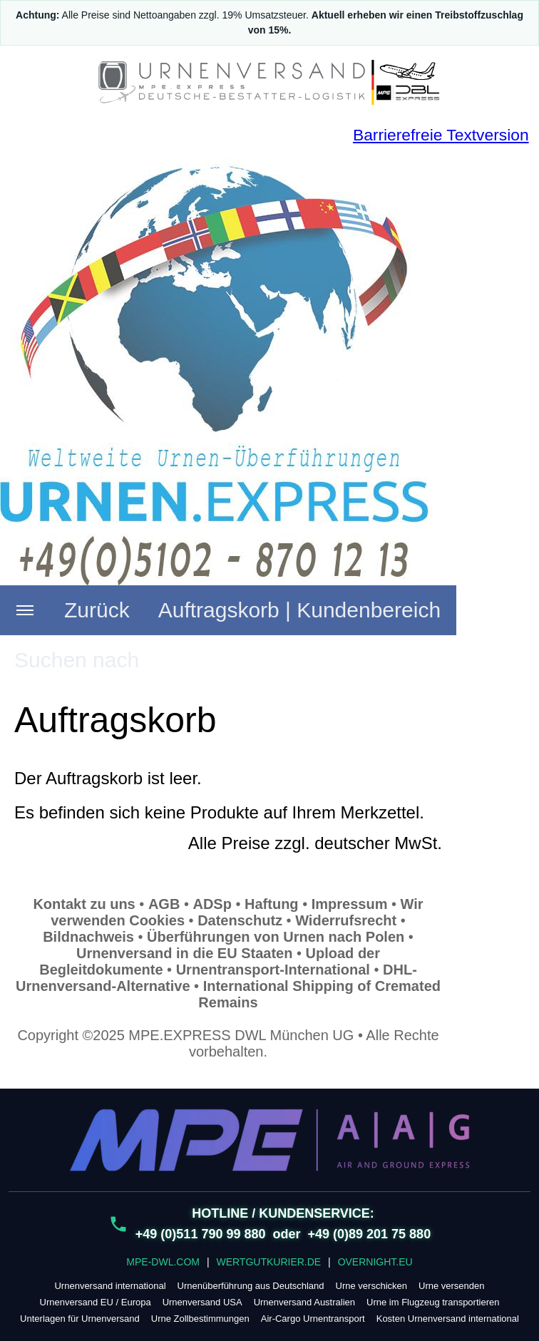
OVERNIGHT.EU (375, 1262)
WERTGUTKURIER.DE (268, 1262)
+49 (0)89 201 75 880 (369, 1234)
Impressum (350, 904)
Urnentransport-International (273, 969)
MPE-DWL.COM (163, 1262)
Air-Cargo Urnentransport (313, 1318)
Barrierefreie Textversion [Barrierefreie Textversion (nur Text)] (441, 134)
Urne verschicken (371, 1285)
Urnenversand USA (202, 1302)
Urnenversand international (109, 1285)
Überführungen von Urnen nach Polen (275, 937)
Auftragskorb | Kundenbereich (299, 610)
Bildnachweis (88, 937)
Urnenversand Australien (304, 1302)
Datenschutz (239, 920)
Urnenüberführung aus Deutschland (251, 1285)
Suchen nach (76, 660)
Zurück (97, 610)
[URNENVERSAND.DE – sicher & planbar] (269, 82)
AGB (164, 904)
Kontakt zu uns (84, 904)
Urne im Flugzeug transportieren (432, 1302)
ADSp (211, 904)
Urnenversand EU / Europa (95, 1302)
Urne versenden (452, 1285)
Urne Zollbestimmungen (200, 1318)
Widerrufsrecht (345, 920)
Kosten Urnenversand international (447, 1318)
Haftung (272, 904)
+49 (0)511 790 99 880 (200, 1234)
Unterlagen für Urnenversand (80, 1318)
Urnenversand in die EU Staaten (184, 953)
